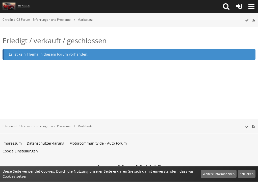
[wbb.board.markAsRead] (247, 20)
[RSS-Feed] (253, 20)
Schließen (246, 174)
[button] (226, 6)
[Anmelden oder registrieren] (239, 6)
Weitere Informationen (219, 174)
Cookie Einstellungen (20, 151)
